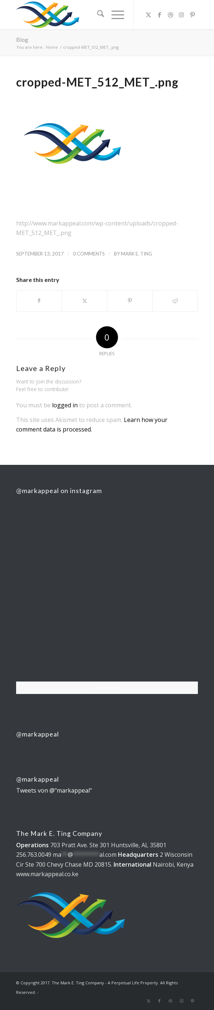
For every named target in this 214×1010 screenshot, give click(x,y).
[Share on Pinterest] (129, 300)
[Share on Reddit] (175, 300)
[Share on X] (84, 300)
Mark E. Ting (136, 254)
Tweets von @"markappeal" (54, 790)
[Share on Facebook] (39, 300)
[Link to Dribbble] (170, 14)
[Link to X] (148, 14)
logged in (65, 405)
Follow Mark (107, 687)
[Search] (97, 14)
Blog (22, 39)
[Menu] (114, 14)
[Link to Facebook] (159, 14)
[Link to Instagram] (181, 14)
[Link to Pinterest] (192, 14)
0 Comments (89, 254)
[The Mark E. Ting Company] (89, 14)
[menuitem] (97, 14)
